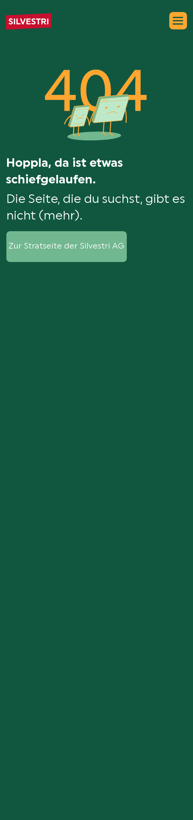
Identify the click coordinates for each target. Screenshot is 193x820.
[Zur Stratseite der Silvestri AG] (66, 246)
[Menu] (178, 20)
